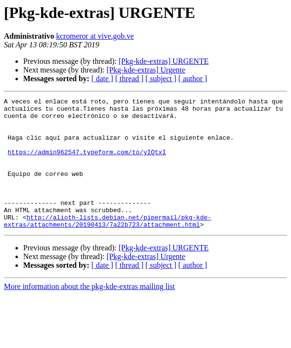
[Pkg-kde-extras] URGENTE (163, 61)
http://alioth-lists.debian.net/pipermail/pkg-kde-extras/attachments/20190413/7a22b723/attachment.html (107, 246)
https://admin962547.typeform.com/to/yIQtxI (87, 163)
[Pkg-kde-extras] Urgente (145, 70)
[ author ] (192, 78)
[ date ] (102, 78)
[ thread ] (129, 78)
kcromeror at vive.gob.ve (95, 36)
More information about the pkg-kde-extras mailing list (89, 312)
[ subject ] (161, 78)
